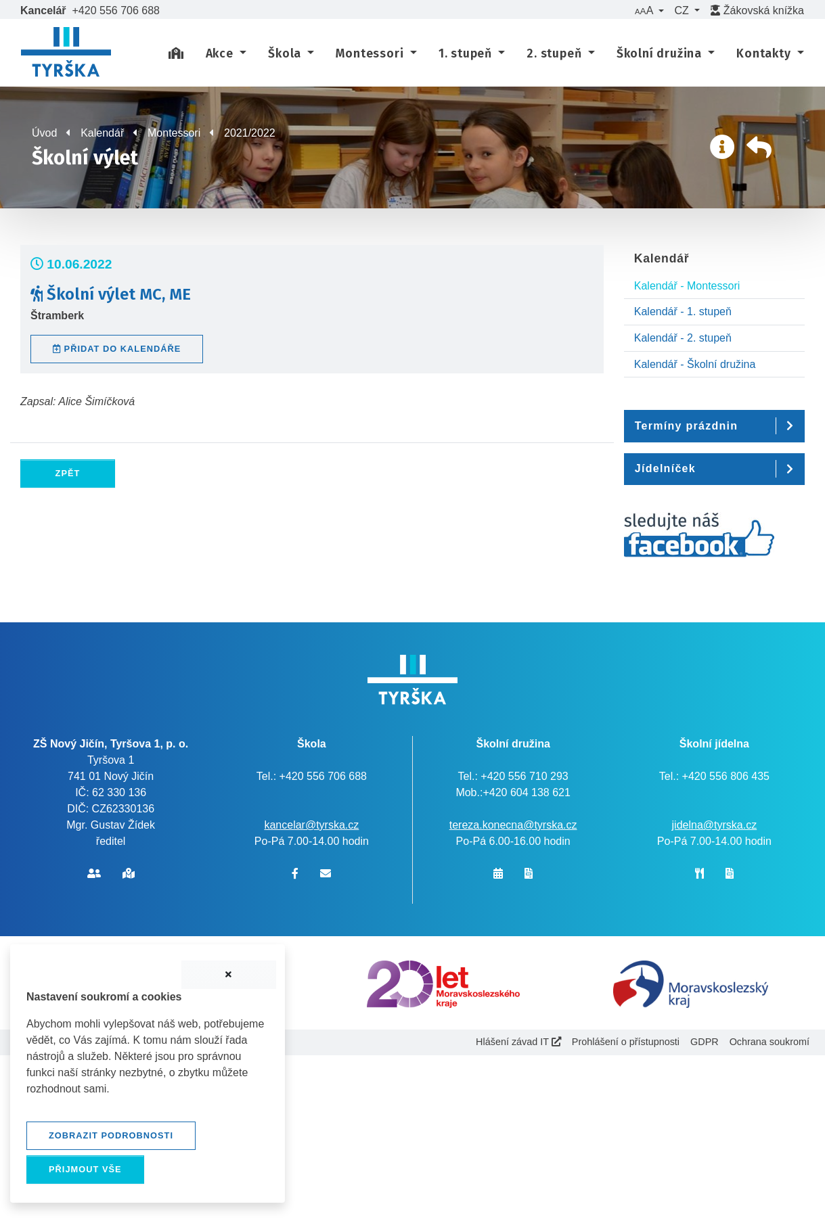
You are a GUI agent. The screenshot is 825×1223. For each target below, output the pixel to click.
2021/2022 (249, 133)
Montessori (174, 133)
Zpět (68, 473)
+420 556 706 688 (116, 10)
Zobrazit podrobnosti (111, 1135)
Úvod (44, 133)
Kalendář (102, 133)
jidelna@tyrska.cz (714, 825)
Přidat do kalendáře (117, 349)
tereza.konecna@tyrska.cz (513, 825)
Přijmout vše (85, 1169)
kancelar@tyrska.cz (311, 825)
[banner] (66, 54)
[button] (649, 11)
